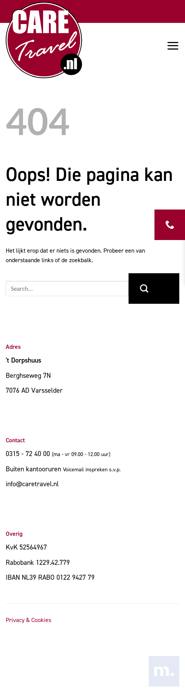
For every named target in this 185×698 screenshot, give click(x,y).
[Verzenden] (154, 288)
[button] (172, 45)
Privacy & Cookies (28, 620)
